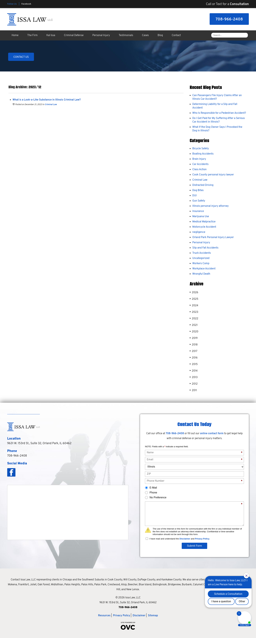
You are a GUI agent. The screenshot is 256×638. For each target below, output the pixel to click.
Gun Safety (198, 200)
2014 (194, 370)
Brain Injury (199, 159)
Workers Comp (200, 263)
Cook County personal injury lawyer (213, 174)
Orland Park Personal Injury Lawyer (213, 237)
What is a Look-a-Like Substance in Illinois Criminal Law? (47, 99)
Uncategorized (200, 258)
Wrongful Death (201, 274)
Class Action (199, 169)
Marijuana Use (200, 216)
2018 (194, 344)
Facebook (26, 4)
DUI (194, 195)
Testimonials (126, 35)
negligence (198, 232)
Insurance (198, 211)
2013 (194, 377)
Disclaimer (184, 538)
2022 (194, 318)
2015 (194, 364)
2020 (194, 331)
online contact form (211, 433)
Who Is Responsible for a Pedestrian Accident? (219, 113)
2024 (194, 305)
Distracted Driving (202, 185)
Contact (176, 35)
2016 (194, 357)
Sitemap (153, 615)
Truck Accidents (201, 253)
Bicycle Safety (200, 148)
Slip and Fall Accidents (205, 247)
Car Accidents (200, 164)
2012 (194, 383)
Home (15, 35)
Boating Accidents (203, 154)
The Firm (32, 35)
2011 (193, 390)
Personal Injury (101, 35)
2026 (194, 292)
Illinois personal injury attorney (210, 206)
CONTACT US (21, 57)
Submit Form (194, 545)
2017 (193, 351)
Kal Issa (50, 35)
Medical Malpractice (204, 221)
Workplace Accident (204, 268)
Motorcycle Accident (204, 227)
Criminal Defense (74, 35)
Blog (160, 35)
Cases (145, 35)
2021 (194, 325)
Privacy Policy (202, 538)
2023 (194, 312)
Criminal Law (51, 104)
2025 (194, 299)
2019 (194, 338)
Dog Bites (198, 190)
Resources (104, 615)
